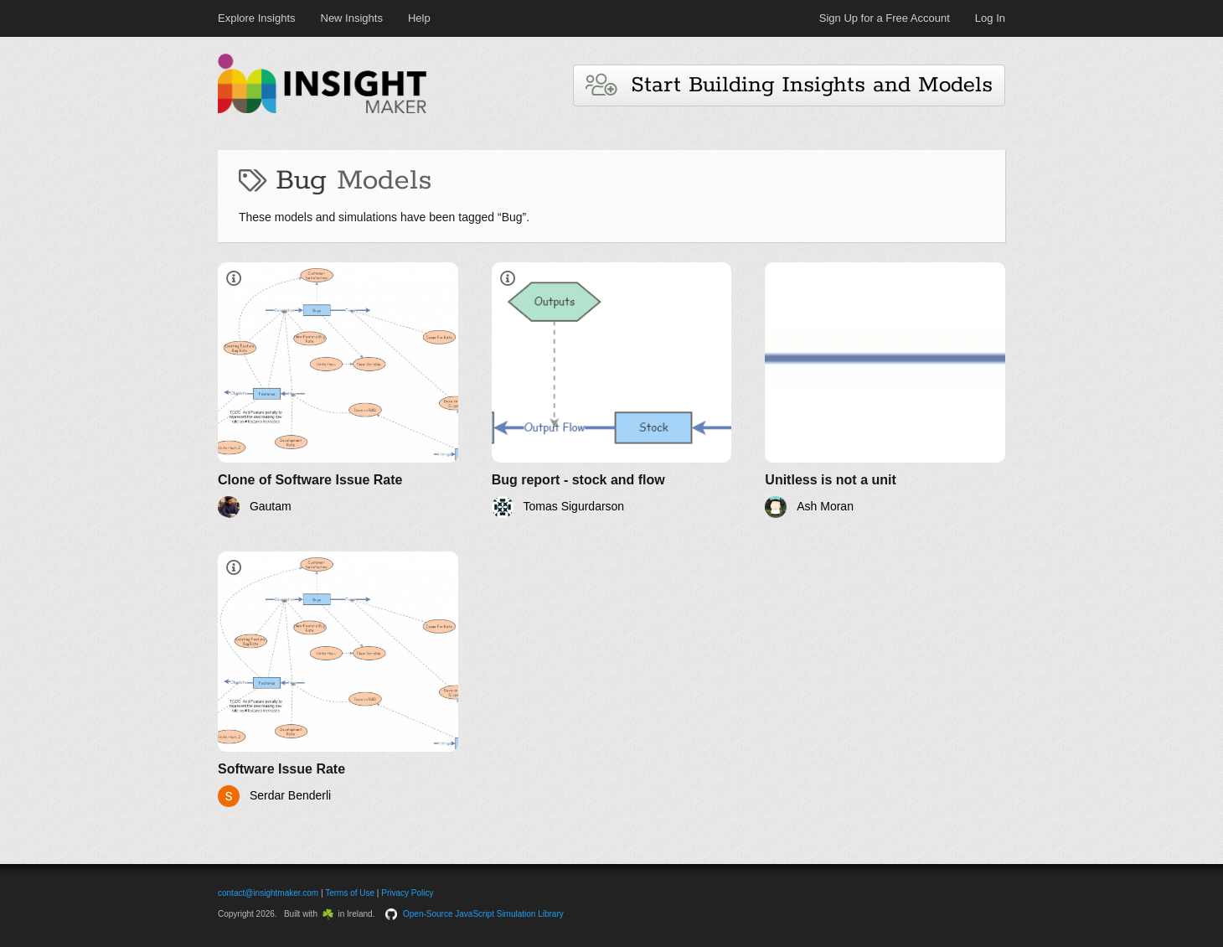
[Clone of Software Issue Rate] (338, 390)
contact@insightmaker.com (268, 893)
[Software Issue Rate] (338, 679)
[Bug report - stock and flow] (612, 390)
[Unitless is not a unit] (885, 390)
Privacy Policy (407, 893)
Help (419, 18)
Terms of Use (349, 893)
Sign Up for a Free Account (884, 18)
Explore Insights (257, 18)
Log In (990, 18)
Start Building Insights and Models (789, 85)
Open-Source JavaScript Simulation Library (483, 914)
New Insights (352, 18)
